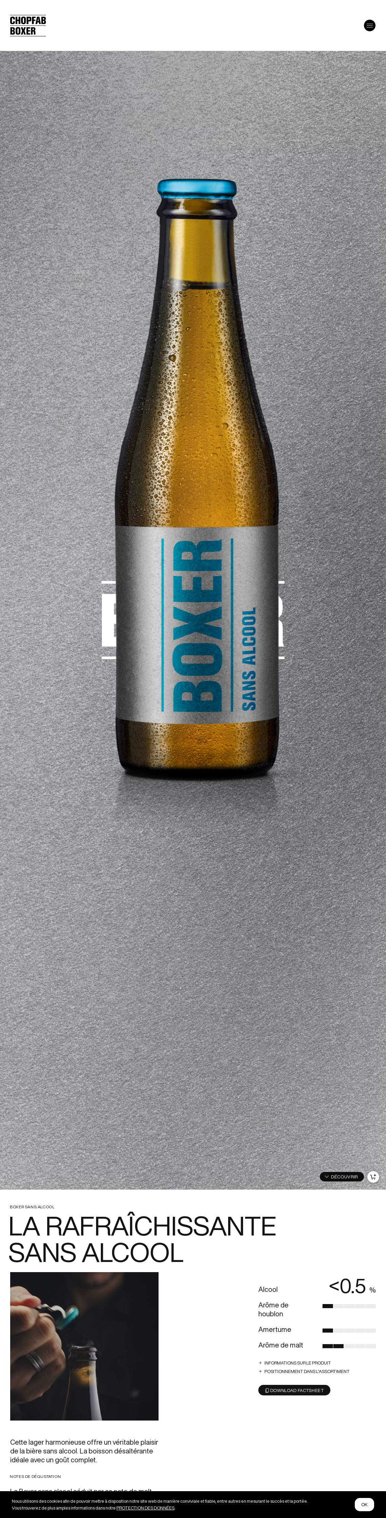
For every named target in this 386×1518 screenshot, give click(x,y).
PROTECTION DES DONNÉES (145, 1508)
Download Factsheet (294, 1390)
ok (364, 1504)
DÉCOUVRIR (344, 1177)
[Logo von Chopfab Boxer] (28, 33)
